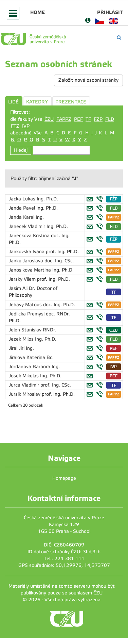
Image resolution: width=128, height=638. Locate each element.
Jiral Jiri (17, 348)
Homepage (64, 478)
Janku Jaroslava (26, 260)
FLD (109, 119)
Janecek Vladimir (28, 226)
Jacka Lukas (23, 198)
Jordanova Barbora (30, 366)
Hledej (21, 150)
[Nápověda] (87, 20)
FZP (98, 119)
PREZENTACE (70, 101)
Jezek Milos (22, 339)
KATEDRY (37, 101)
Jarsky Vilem (23, 279)
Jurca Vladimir (24, 385)
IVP (26, 126)
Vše (38, 132)
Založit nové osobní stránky (88, 80)
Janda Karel (22, 217)
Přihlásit (110, 12)
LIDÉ (13, 101)
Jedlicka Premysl (27, 313)
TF (88, 119)
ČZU (49, 119)
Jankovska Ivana (27, 251)
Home (37, 12)
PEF (78, 119)
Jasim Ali (19, 288)
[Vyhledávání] (119, 37)
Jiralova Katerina (28, 357)
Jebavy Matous (26, 304)
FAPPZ (63, 119)
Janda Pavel (22, 208)
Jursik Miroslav (25, 394)
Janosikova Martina (30, 270)
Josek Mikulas (24, 375)
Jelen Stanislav (26, 329)
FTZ (15, 126)
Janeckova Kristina (30, 235)
